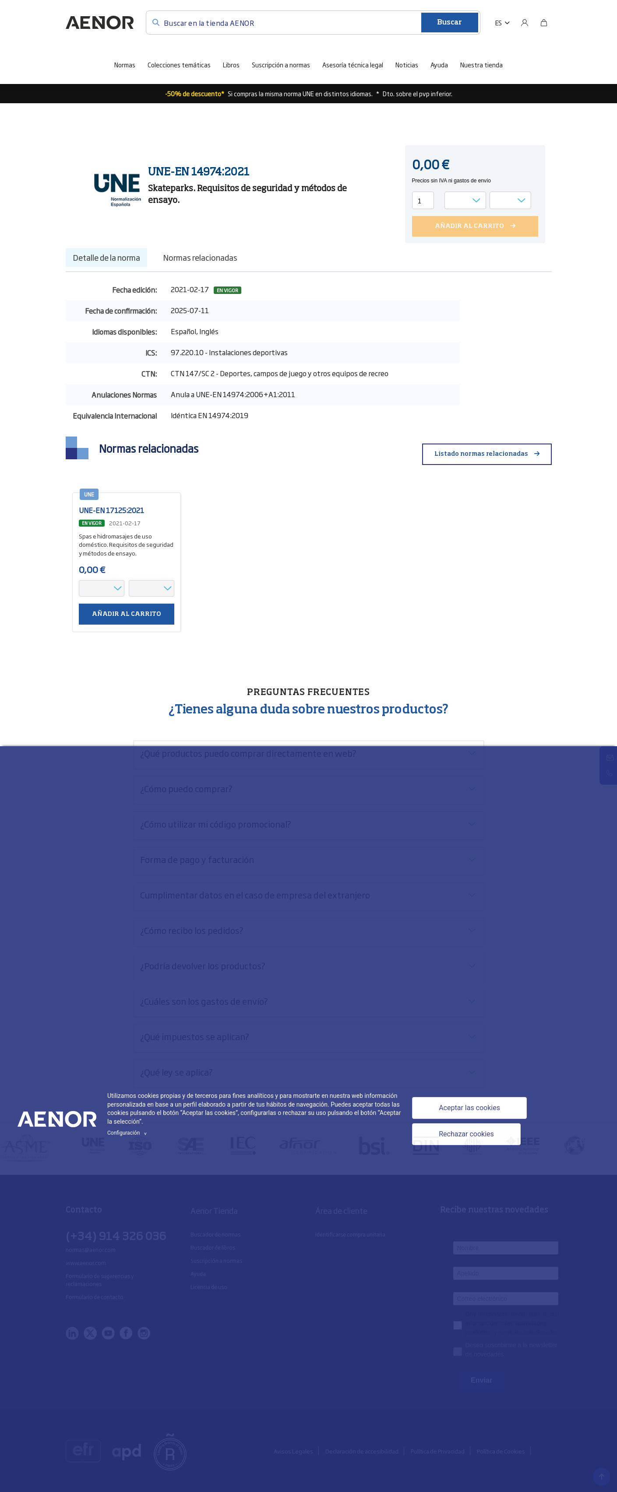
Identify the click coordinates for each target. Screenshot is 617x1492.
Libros (231, 64)
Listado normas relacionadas (481, 454)
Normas (124, 64)
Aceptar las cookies (469, 1108)
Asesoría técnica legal (352, 64)
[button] (502, 22)
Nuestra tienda (481, 64)
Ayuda (439, 64)
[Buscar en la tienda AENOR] (313, 22)
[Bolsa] (544, 23)
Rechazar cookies (466, 1134)
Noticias (406, 64)
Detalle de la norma (106, 257)
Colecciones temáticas (179, 64)
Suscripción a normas (281, 64)
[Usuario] (524, 23)
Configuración (128, 1133)
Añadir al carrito (126, 614)
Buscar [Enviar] (449, 22)
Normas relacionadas (200, 257)
